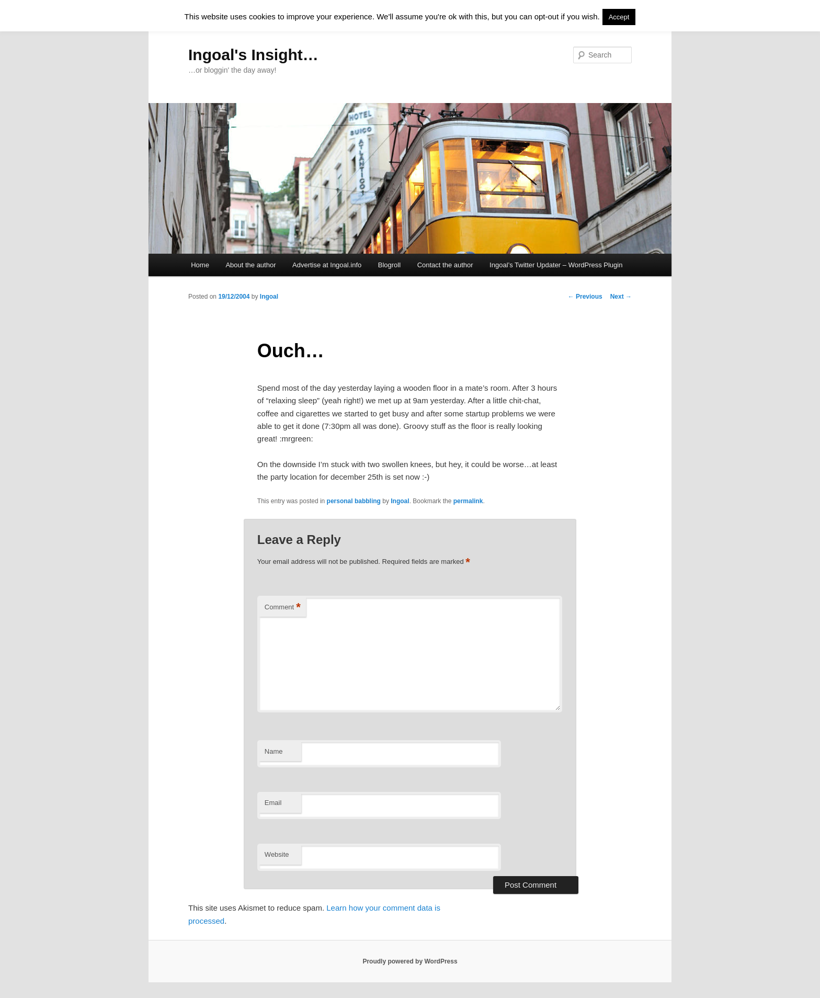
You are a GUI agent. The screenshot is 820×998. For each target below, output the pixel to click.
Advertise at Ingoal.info (326, 265)
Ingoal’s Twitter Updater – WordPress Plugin (555, 265)
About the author (250, 265)
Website (277, 854)
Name (274, 751)
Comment (283, 607)
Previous (585, 296)
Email (273, 803)
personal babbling (354, 501)
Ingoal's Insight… (253, 54)
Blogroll (389, 265)
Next (621, 296)
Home (200, 265)
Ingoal (269, 296)
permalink (468, 501)
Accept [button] (619, 17)
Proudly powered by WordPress (409, 961)
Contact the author (445, 265)
